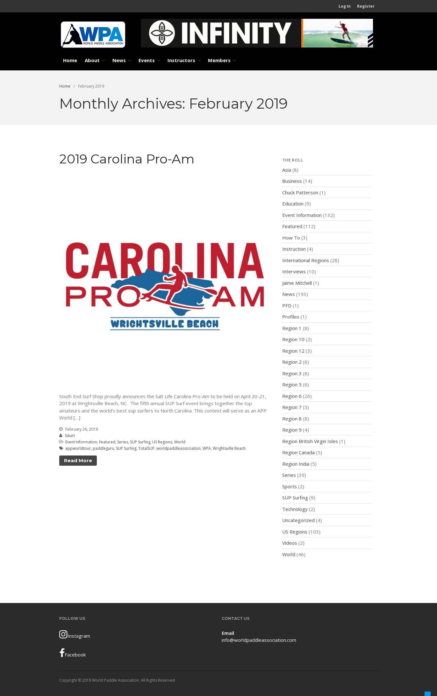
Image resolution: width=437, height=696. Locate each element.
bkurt (70, 435)
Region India (295, 464)
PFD (286, 305)
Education (293, 203)
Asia (286, 170)
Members (219, 60)
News (119, 60)
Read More (78, 460)
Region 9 (292, 430)
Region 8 (292, 418)
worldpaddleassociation (178, 448)
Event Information (81, 442)
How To (291, 237)
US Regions (162, 442)
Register (366, 6)
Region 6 (292, 396)
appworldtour (78, 448)
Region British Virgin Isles (310, 441)
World (179, 442)
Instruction (294, 249)
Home (70, 60)
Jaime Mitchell (297, 283)
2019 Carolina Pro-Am (127, 159)
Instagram (74, 634)
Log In (345, 6)
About (92, 60)
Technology (295, 509)
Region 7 (292, 407)
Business (292, 181)
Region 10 (293, 339)
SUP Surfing (140, 442)
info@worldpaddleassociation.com (259, 640)
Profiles (290, 316)
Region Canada (298, 452)
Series (122, 442)
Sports (289, 486)
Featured (107, 442)
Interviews (294, 271)
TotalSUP (146, 448)
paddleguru (103, 448)
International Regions (305, 260)
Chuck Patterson (300, 192)
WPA (207, 448)
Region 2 (292, 362)
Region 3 (292, 373)
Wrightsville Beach (229, 448)
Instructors (181, 60)
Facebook (72, 653)
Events (147, 60)
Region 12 (293, 351)
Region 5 (292, 384)
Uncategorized (298, 520)
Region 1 (292, 328)
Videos (289, 543)
